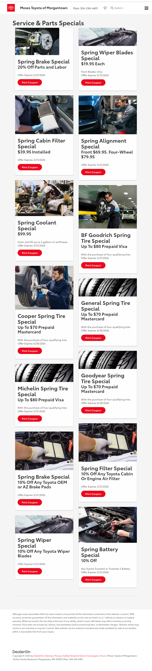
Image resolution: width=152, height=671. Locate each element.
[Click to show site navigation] (146, 8)
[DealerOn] (22, 651)
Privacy (58, 655)
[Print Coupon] (37, 41)
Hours (103, 655)
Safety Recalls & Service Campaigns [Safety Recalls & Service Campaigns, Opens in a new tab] (81, 655)
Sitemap (49, 655)
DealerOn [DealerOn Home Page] (38, 655)
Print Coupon (30, 82)
